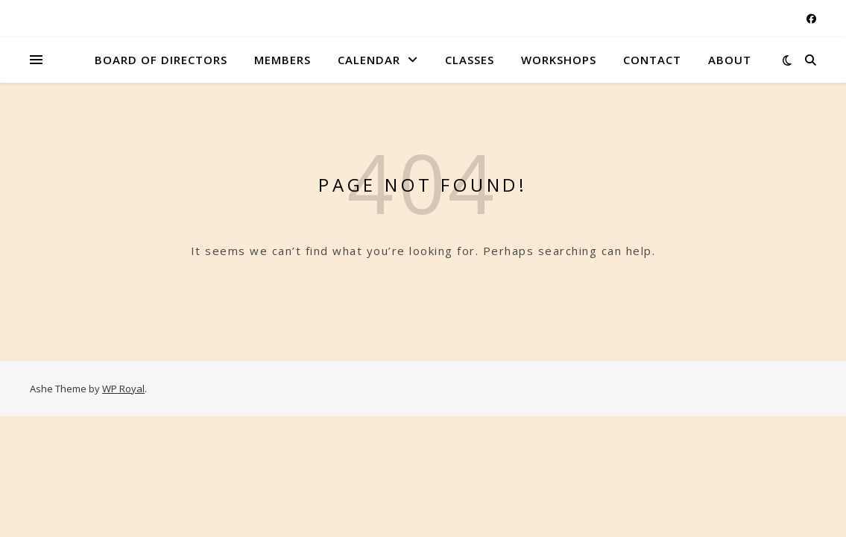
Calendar (369, 59)
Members (282, 59)
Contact (652, 59)
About (729, 59)
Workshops (558, 59)
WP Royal (123, 388)
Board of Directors (161, 59)
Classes (469, 59)
